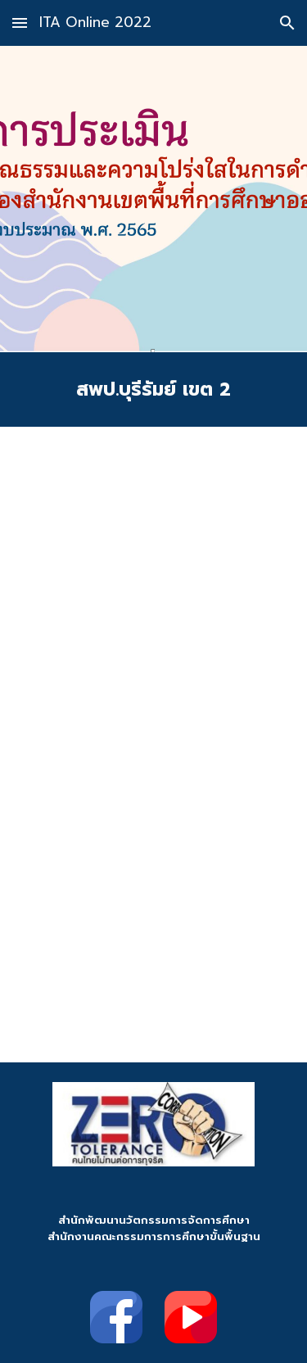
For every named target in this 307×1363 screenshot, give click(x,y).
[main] (154, 389)
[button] (19, 22)
